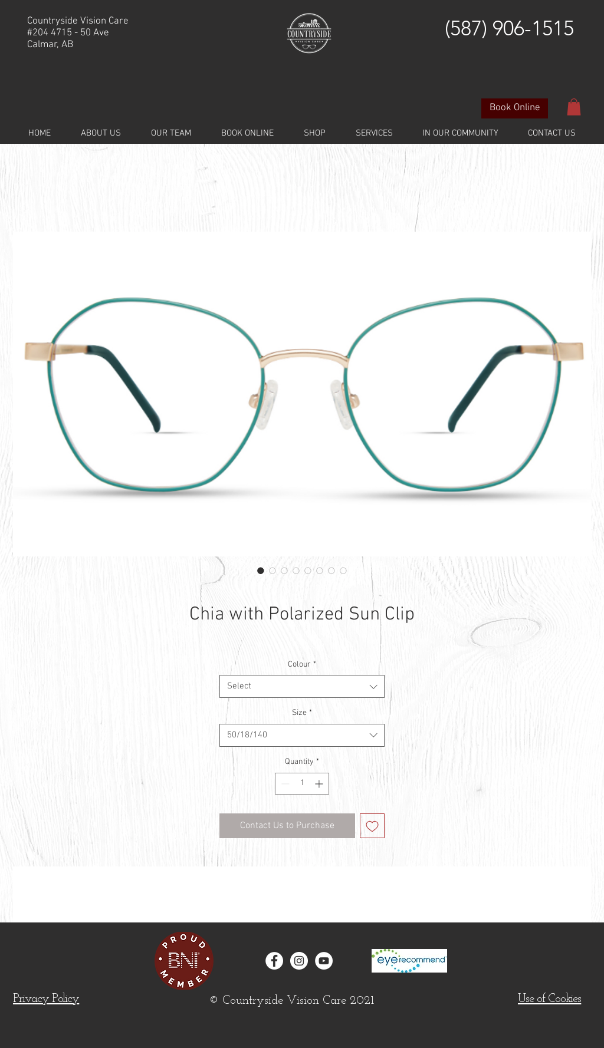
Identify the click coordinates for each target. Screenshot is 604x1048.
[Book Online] (514, 108)
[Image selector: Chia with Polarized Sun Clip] (261, 570)
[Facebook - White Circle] (274, 961)
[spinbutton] (302, 783)
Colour (302, 665)
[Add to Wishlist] (372, 825)
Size (302, 713)
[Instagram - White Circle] (299, 961)
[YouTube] (324, 961)
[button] (574, 107)
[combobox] (302, 686)
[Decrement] (284, 783)
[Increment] (320, 783)
